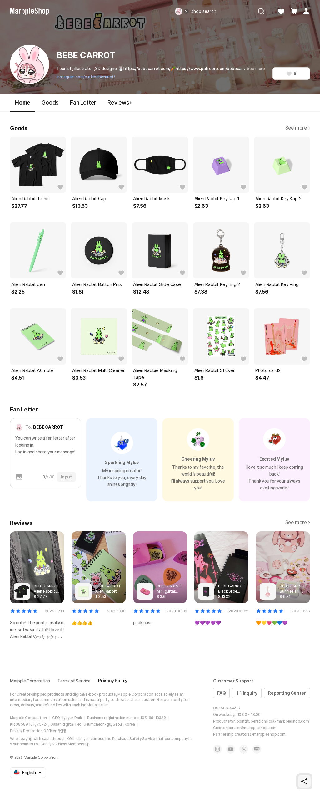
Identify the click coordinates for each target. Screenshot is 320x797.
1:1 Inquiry (247, 693)
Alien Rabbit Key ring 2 (217, 284)
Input (66, 476)
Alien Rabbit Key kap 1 (217, 199)
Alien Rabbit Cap (89, 199)
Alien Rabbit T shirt (30, 199)
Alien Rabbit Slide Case (157, 284)
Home (22, 105)
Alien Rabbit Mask (151, 199)
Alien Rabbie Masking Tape (155, 374)
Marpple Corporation (30, 680)
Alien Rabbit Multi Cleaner (98, 370)
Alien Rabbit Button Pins (97, 284)
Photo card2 (268, 370)
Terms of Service (74, 680)
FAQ (221, 693)
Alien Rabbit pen (28, 284)
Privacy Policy (113, 680)
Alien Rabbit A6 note (32, 370)
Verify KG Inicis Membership (65, 744)
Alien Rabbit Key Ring (277, 284)
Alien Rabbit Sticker (214, 370)
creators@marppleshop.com (260, 734)
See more (256, 68)
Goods (50, 102)
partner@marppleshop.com (252, 728)
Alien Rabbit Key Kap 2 (278, 199)
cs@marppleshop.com (289, 721)
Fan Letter (83, 102)
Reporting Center (287, 693)
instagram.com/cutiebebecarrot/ (86, 77)
